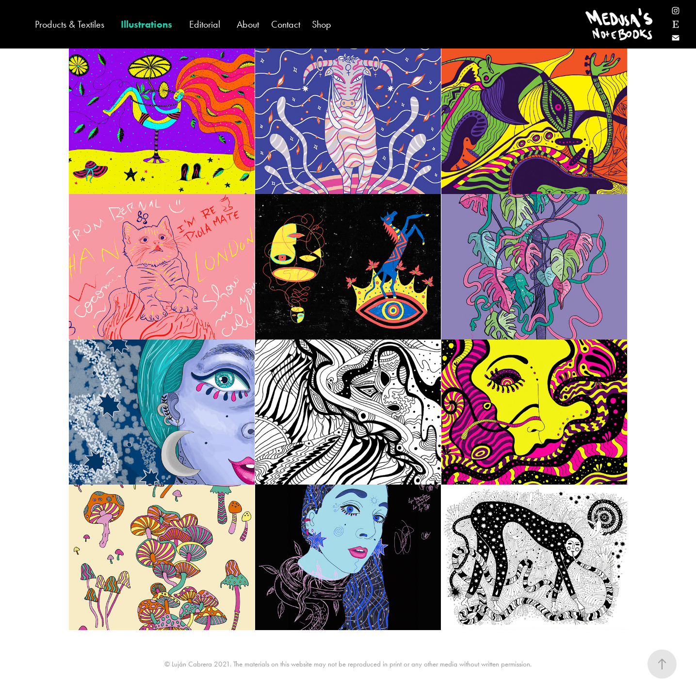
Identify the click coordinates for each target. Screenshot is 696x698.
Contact (285, 24)
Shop (321, 24)
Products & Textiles (69, 24)
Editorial (204, 24)
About (248, 24)
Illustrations (146, 24)
